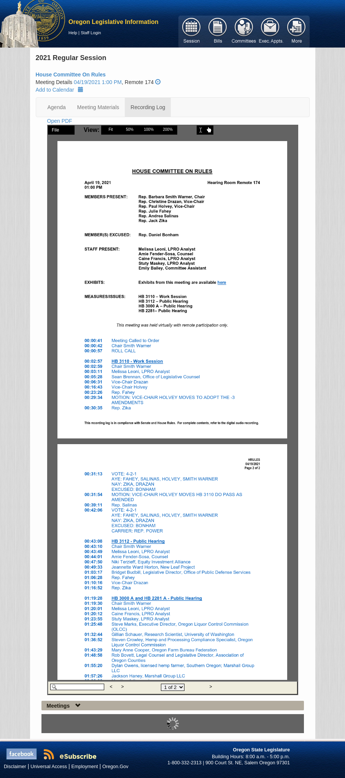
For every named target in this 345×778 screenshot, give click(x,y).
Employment (85, 766)
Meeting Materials (98, 107)
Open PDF (59, 121)
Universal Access (48, 766)
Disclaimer (15, 766)
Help (72, 32)
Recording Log (147, 107)
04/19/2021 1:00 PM (98, 82)
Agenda (57, 107)
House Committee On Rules (71, 74)
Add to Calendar (59, 90)
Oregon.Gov (115, 766)
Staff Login (91, 32)
